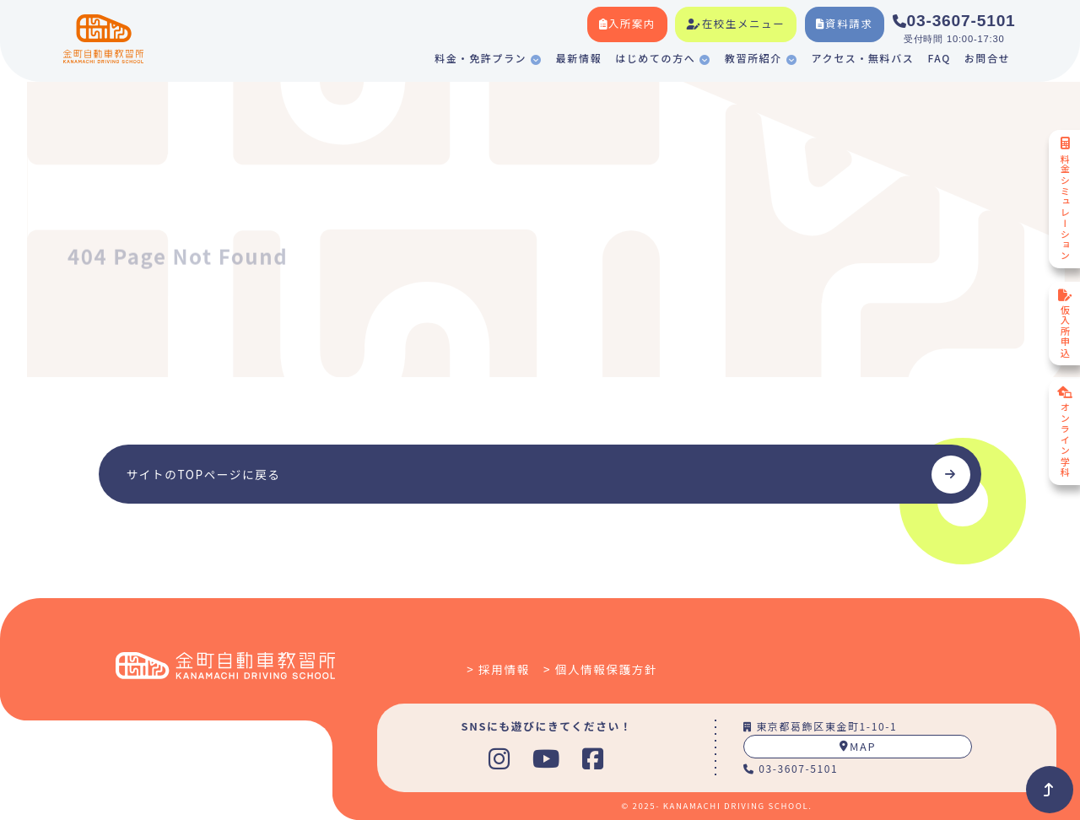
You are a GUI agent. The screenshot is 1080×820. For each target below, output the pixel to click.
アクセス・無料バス (863, 58)
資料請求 (844, 23)
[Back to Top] (1049, 789)
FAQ (938, 58)
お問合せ (987, 58)
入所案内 (627, 23)
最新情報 (579, 58)
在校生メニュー (736, 23)
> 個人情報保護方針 (600, 669)
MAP (858, 746)
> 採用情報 (498, 669)
